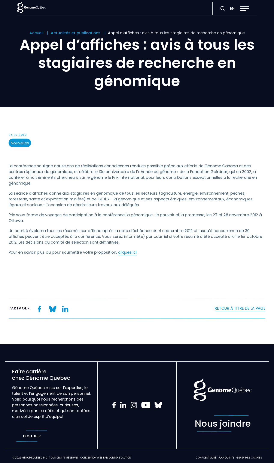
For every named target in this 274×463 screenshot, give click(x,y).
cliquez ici (127, 252)
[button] (244, 8)
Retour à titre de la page (240, 308)
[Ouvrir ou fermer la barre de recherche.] (222, 8)
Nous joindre (222, 423)
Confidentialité (206, 457)
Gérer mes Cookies (249, 457)
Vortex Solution (120, 457)
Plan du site (226, 457)
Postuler (32, 436)
